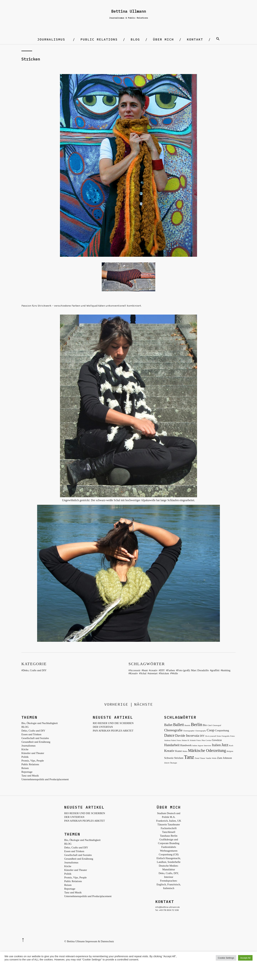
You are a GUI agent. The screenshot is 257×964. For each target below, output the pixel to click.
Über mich (163, 39)
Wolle (175, 673)
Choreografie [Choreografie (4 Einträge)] (173, 730)
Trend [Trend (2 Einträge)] (197, 758)
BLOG (135, 39)
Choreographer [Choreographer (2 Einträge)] (189, 731)
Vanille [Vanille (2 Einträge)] (208, 758)
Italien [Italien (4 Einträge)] (216, 745)
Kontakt (195, 39)
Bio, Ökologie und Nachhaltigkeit (39, 723)
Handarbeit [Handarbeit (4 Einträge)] (172, 745)
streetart (153, 673)
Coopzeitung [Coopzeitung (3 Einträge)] (222, 730)
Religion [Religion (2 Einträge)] (230, 751)
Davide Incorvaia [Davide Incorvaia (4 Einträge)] (187, 735)
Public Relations (99, 39)
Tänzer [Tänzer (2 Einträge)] (202, 758)
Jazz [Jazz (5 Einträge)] (224, 745)
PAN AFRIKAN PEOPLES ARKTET (113, 730)
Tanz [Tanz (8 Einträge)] (189, 757)
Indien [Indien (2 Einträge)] (194, 746)
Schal (143, 673)
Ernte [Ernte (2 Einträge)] (219, 736)
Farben (171, 670)
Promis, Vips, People (32, 760)
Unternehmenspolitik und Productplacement (45, 779)
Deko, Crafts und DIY (35, 670)
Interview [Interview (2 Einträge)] (207, 746)
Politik (25, 756)
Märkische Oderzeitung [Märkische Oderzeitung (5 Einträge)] (207, 750)
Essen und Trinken (31, 734)
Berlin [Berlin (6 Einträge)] (196, 724)
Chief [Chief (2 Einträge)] (210, 725)
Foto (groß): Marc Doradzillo (193, 670)
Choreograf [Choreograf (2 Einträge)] (216, 725)
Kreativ (134, 673)
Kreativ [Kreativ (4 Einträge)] (169, 751)
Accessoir (135, 670)
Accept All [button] (245, 958)
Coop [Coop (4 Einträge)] (210, 730)
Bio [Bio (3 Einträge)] (205, 725)
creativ (154, 670)
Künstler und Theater (32, 753)
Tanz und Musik (30, 775)
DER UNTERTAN (103, 726)
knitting (226, 670)
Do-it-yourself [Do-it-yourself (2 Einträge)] (210, 736)
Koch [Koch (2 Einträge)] (231, 746)
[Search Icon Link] (218, 39)
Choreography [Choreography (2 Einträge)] (200, 731)
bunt (145, 670)
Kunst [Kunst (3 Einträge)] (178, 750)
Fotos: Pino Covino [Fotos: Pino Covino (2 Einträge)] (203, 740)
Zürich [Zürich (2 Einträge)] (166, 763)
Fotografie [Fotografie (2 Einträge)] (226, 736)
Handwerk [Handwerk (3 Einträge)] (186, 745)
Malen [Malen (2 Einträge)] (184, 751)
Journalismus (51, 39)
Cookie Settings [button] (226, 958)
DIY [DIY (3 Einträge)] (202, 735)
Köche (24, 749)
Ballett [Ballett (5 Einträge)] (178, 724)
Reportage (26, 771)
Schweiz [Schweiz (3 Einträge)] (168, 757)
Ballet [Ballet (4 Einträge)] (168, 725)
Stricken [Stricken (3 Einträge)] (178, 757)
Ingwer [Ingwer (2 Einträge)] (200, 746)
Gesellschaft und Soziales (35, 738)
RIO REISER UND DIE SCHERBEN (113, 723)
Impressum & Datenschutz (99, 941)
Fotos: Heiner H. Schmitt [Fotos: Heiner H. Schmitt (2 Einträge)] (186, 740)
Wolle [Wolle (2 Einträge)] (214, 758)
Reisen (25, 768)
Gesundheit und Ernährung (35, 741)
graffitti (215, 670)
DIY (162, 670)
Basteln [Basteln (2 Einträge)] (187, 725)
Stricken (164, 673)
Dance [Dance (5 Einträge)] (169, 735)
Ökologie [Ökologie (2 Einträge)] (173, 763)
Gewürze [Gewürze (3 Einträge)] (217, 740)
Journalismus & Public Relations (128, 17)
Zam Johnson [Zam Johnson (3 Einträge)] (224, 757)
